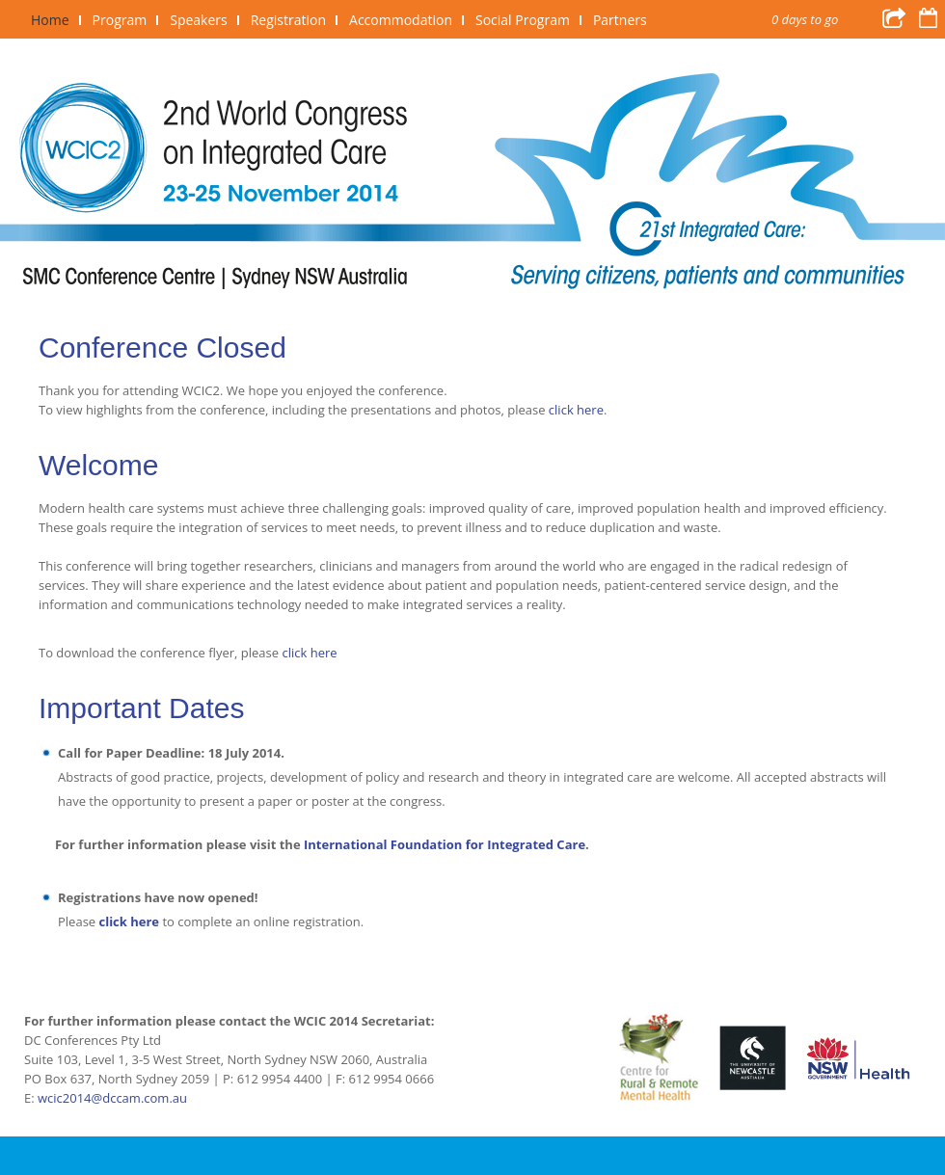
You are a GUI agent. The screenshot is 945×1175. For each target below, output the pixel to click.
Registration (288, 20)
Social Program (522, 20)
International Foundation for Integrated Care (444, 844)
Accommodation (400, 20)
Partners (620, 20)
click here (576, 409)
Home (50, 20)
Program (120, 20)
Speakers (199, 20)
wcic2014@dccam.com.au (112, 1098)
